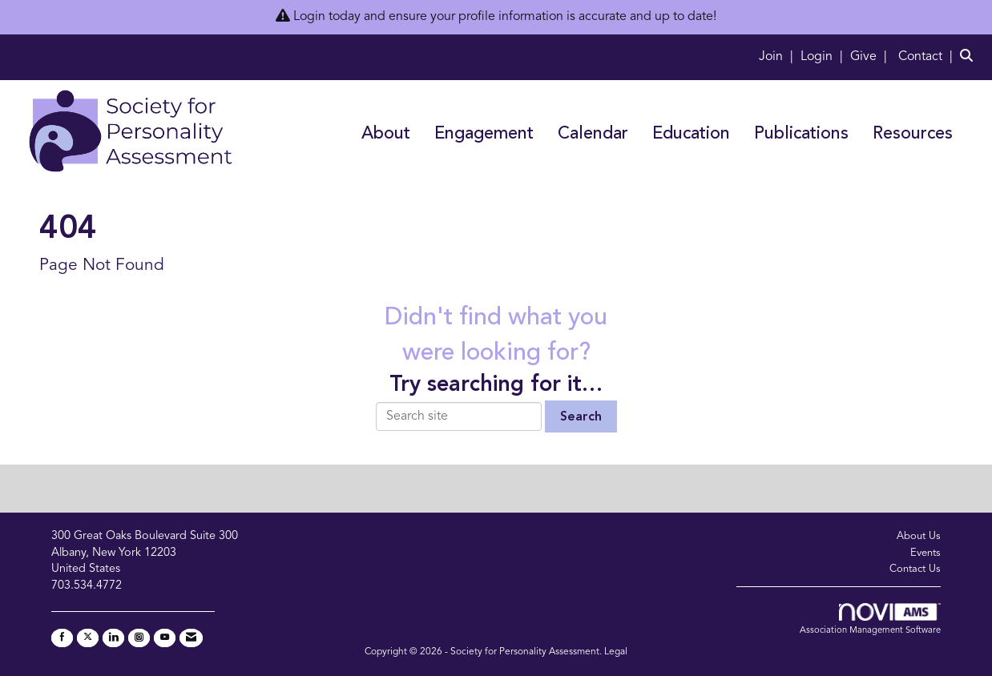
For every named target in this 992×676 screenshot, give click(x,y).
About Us (919, 536)
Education (691, 134)
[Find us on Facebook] (62, 638)
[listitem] (778, 56)
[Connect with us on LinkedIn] (113, 638)
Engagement (484, 134)
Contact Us (915, 569)
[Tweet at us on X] (88, 638)
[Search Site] (970, 56)
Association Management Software (870, 619)
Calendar (593, 134)
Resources (913, 134)
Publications (801, 134)
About (385, 134)
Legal (615, 652)
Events (925, 553)
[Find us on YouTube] (164, 638)
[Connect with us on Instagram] (139, 638)
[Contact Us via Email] (191, 638)
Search (581, 417)
